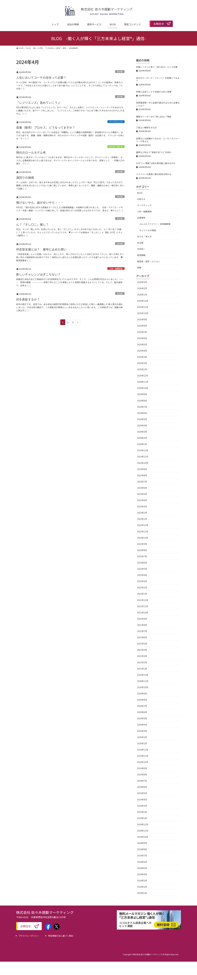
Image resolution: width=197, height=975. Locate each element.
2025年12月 (142, 300)
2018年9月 (142, 843)
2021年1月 (142, 668)
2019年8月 (142, 774)
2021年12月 (142, 600)
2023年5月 (142, 494)
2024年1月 (142, 444)
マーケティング (116, 121)
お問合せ (25, 926)
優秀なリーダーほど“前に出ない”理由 (153, 116)
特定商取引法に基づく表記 (60, 935)
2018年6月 (142, 861)
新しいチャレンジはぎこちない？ (38, 274)
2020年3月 (142, 730)
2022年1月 (142, 593)
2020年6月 (142, 712)
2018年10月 (142, 836)
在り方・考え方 (116, 146)
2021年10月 (142, 612)
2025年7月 (142, 332)
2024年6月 (142, 413)
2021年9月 (142, 618)
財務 (139, 267)
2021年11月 (142, 606)
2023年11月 (142, 456)
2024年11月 (142, 381)
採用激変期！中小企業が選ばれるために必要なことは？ (158, 104)
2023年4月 (142, 500)
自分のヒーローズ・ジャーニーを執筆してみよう (157, 79)
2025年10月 (142, 313)
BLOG (140, 192)
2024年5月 (142, 419)
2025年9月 (142, 319)
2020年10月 (142, 687)
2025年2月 (142, 363)
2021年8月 (142, 624)
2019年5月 (142, 793)
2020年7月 (142, 705)
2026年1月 (142, 294)
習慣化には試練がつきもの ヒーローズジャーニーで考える (158, 140)
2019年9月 (142, 768)
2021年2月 (142, 662)
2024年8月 (142, 400)
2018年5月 (142, 868)
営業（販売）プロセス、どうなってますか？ (45, 127)
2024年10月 (142, 388)
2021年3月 (142, 656)
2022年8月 (142, 550)
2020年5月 (142, 718)
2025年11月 (142, 307)
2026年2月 (142, 288)
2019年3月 (142, 805)
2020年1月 (142, 743)
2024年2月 (142, 437)
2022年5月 (142, 568)
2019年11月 (142, 755)
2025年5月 (142, 344)
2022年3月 (142, 581)
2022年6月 (142, 562)
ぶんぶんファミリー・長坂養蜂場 (154, 223)
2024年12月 (142, 375)
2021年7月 (142, 631)
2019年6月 (142, 786)
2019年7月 (142, 780)
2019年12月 (142, 749)
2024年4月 (142, 425)
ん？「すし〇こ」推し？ (32, 224)
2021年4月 (142, 649)
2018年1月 (142, 892)
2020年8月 (142, 699)
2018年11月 (142, 830)
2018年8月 (142, 849)
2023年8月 (142, 475)
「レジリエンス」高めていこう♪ (38, 102)
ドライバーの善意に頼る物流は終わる (153, 174)
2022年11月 (142, 531)
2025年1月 (142, 369)
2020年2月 (142, 737)
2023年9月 (142, 469)
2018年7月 (142, 855)
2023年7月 (142, 481)
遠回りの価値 (25, 177)
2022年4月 (142, 575)
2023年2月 (142, 512)
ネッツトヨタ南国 (147, 230)
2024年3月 (142, 431)
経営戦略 (141, 255)
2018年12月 (142, 824)
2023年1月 (142, 518)
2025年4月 (142, 350)
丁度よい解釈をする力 (146, 127)
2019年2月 (142, 811)
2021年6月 (142, 637)
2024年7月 (142, 406)
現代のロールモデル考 (31, 152)
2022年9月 (142, 543)
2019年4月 (142, 799)
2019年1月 (142, 818)
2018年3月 (142, 880)
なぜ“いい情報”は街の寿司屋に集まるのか (155, 163)
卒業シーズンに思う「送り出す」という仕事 (157, 66)
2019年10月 (142, 762)
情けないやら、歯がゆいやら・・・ (40, 202)
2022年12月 (142, 525)
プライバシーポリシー (29, 935)
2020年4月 (142, 724)
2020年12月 (142, 674)
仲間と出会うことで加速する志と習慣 (153, 91)
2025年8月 (142, 325)
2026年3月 (142, 282)
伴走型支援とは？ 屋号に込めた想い (41, 249)
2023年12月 (142, 450)
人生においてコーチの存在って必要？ (41, 77)
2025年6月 (142, 338)
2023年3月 (142, 506)
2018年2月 (142, 886)
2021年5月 (142, 643)
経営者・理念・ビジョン (148, 261)
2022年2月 (142, 587)
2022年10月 (142, 537)
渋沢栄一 (141, 248)
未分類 (119, 71)
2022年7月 (142, 556)
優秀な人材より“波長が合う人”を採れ (153, 152)
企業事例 (141, 217)
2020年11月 (142, 681)
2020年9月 (142, 693)
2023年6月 (142, 487)
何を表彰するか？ (28, 299)
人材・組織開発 (116, 268)
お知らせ (141, 199)
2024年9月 (142, 394)
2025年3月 (142, 356)
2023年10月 (142, 462)
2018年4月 (142, 874)
